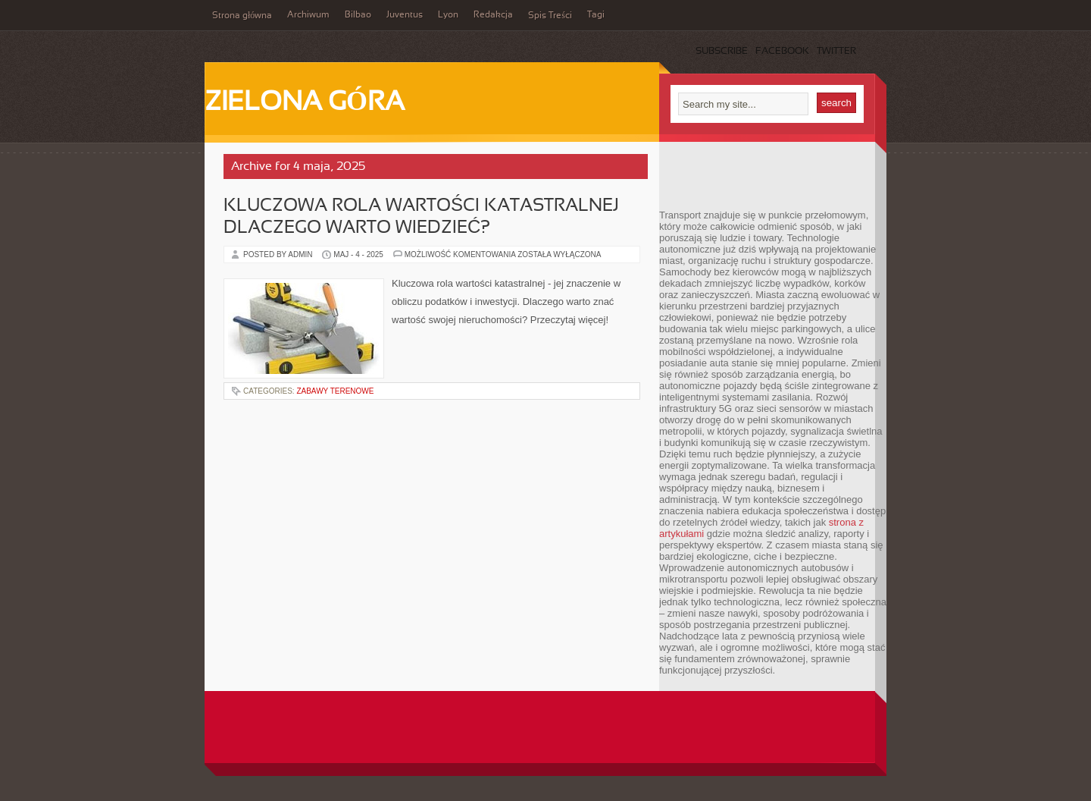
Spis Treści (550, 15)
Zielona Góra (305, 103)
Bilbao (358, 15)
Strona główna (242, 15)
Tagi (596, 15)
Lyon (448, 15)
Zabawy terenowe (335, 391)
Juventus (404, 15)
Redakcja (493, 15)
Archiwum (308, 15)
